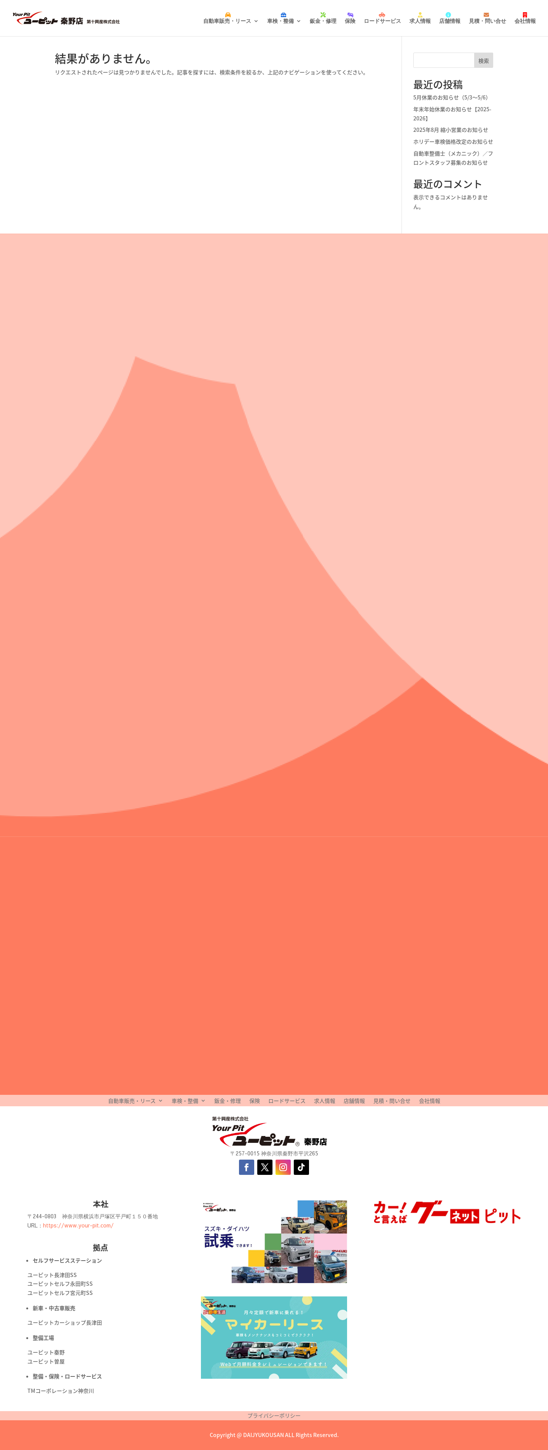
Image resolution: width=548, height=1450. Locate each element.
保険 (350, 21)
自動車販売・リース (227, 21)
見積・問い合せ (487, 21)
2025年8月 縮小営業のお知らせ (450, 129)
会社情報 (525, 21)
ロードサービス (382, 21)
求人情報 (420, 21)
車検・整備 (280, 21)
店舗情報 (449, 21)
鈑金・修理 (323, 21)
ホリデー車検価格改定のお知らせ (453, 141)
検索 (483, 60)
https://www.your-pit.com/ (78, 1225)
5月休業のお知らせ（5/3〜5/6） (452, 97)
